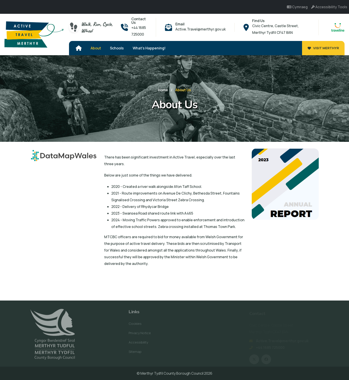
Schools (117, 48)
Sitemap (135, 353)
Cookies (135, 325)
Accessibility (138, 343)
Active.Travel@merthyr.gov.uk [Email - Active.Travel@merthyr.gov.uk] (200, 29)
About (96, 48)
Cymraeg (297, 6)
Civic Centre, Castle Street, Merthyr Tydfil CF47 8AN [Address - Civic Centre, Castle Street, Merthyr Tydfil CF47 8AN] (275, 29)
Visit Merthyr (323, 48)
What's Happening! (149, 48)
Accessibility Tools (329, 6)
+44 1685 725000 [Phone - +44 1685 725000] (138, 31)
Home (163, 89)
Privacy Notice (140, 334)
